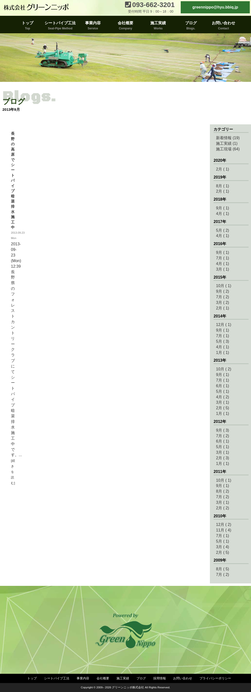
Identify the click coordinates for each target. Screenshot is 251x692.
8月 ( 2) (222, 491)
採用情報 (159, 678)
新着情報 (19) (228, 138)
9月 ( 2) (222, 291)
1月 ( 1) (222, 352)
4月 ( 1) (222, 214)
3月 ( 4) (222, 547)
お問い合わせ (182, 678)
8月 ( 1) (222, 186)
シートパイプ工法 (56, 678)
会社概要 (103, 678)
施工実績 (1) (226, 143)
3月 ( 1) (222, 269)
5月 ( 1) (222, 391)
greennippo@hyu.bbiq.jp (215, 7)
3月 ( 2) (222, 302)
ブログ (141, 678)
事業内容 (83, 678)
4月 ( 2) (222, 397)
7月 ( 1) (222, 258)
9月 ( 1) (222, 208)
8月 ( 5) (222, 569)
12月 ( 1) (223, 325)
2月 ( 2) (222, 508)
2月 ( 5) (222, 408)
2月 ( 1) (222, 169)
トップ (32, 678)
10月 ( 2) (223, 369)
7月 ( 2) (222, 297)
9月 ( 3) (222, 430)
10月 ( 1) (223, 286)
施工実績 (123, 678)
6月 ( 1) (222, 386)
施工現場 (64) (228, 149)
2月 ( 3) (222, 458)
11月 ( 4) (223, 530)
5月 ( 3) (222, 341)
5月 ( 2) (222, 230)
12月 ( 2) (223, 524)
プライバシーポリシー (215, 678)
